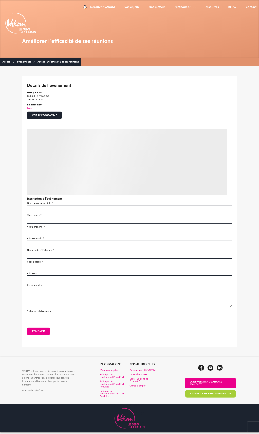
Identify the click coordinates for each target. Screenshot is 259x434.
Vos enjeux (131, 7)
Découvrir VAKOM (102, 7)
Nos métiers (157, 7)
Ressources (211, 7)
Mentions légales (109, 370)
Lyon (29, 108)
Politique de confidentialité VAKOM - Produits (112, 394)
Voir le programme (44, 115)
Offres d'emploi (138, 385)
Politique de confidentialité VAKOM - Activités (112, 384)
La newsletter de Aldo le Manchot (206, 383)
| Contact (250, 7)
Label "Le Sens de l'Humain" (139, 380)
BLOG (232, 7)
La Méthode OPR (139, 374)
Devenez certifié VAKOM (143, 370)
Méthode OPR (184, 7)
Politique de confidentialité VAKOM (112, 376)
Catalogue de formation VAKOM (210, 393)
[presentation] (52, 321)
